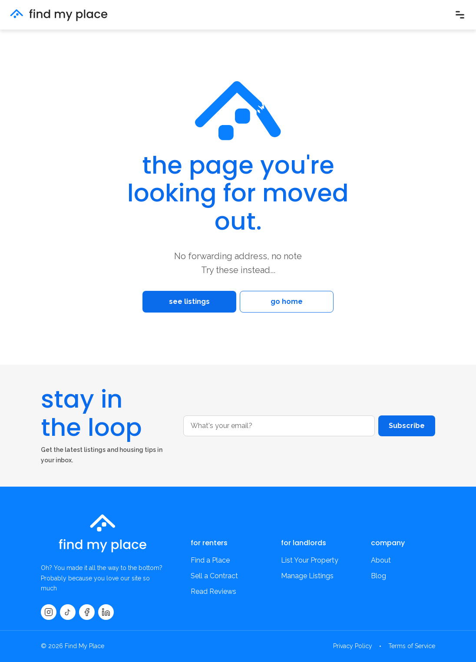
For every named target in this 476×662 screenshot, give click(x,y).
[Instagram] (48, 612)
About (381, 560)
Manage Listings (307, 576)
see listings (189, 301)
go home (287, 301)
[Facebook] (87, 612)
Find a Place (210, 560)
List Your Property (309, 560)
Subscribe (407, 426)
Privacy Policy (352, 645)
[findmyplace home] (59, 15)
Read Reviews (213, 591)
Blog (378, 576)
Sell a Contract (214, 576)
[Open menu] (460, 15)
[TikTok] (68, 612)
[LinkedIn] (106, 612)
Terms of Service (411, 645)
